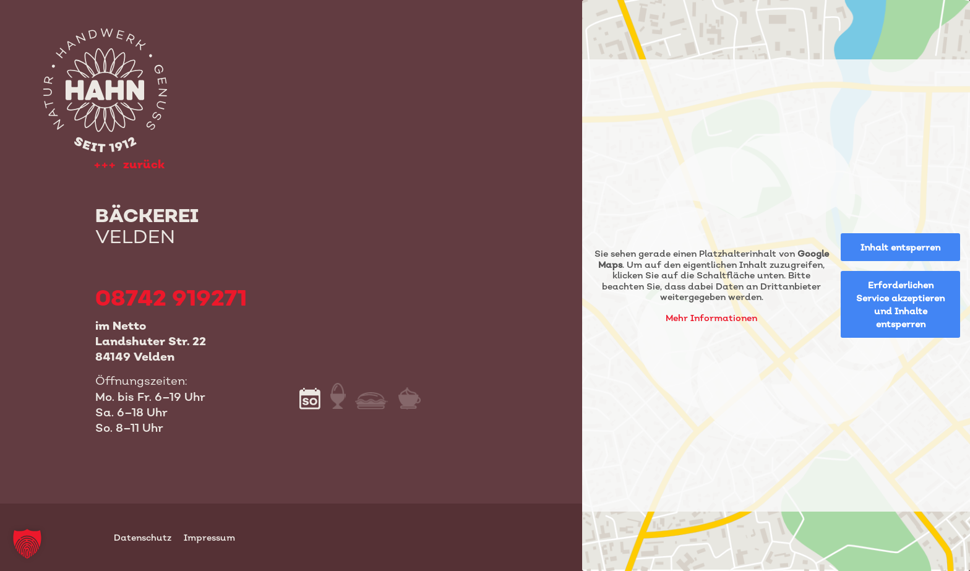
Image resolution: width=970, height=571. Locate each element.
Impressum (209, 537)
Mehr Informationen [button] (711, 317)
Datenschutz (142, 537)
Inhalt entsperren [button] (900, 247)
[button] (27, 544)
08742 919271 (171, 297)
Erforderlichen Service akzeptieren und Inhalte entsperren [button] (900, 304)
